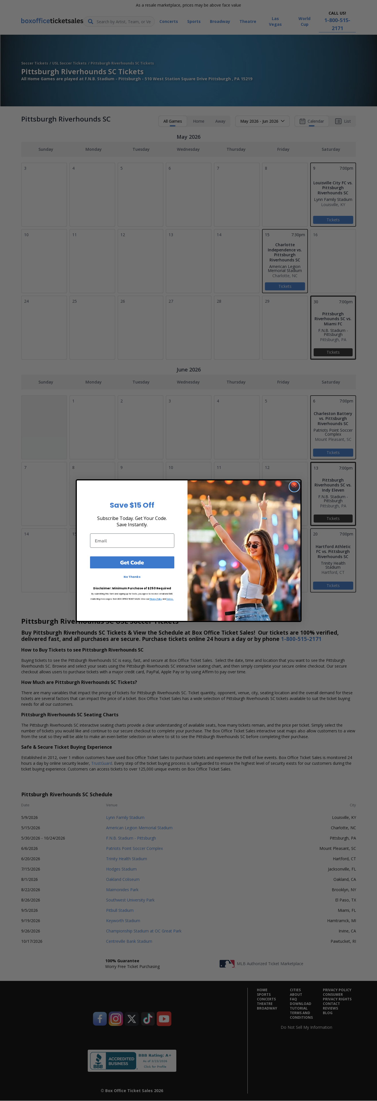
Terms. (170, 599)
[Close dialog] (294, 487)
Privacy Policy (156, 599)
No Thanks (132, 577)
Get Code (132, 562)
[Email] (132, 540)
